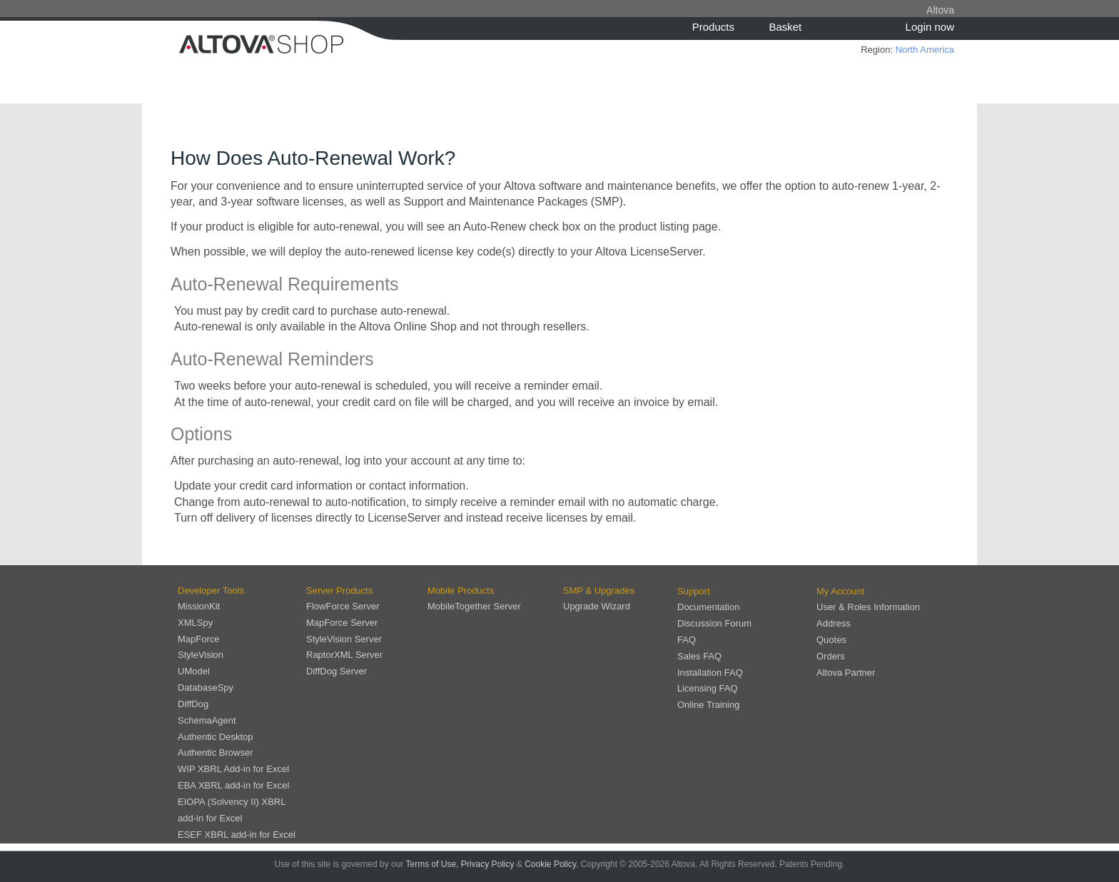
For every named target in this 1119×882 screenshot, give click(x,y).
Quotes (831, 639)
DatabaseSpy (205, 687)
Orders (830, 656)
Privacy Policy (488, 864)
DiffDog (193, 704)
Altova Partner (845, 672)
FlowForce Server (343, 606)
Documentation (708, 607)
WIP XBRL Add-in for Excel (233, 769)
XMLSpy (195, 622)
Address (833, 623)
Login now (930, 27)
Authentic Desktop (215, 736)
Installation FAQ (710, 672)
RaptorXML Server (344, 654)
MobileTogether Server (474, 606)
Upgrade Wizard (596, 606)
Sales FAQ (699, 656)
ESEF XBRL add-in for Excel (236, 834)
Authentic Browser (215, 752)
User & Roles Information (868, 607)
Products (713, 27)
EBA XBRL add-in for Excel (233, 785)
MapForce (199, 639)
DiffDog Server (336, 671)
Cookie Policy (550, 864)
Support (693, 591)
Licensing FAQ (707, 688)
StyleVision (200, 654)
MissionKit (199, 606)
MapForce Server (342, 622)
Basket (785, 27)
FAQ (686, 639)
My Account (840, 591)
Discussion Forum (714, 623)
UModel (194, 671)
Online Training (708, 704)
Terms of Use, (431, 864)
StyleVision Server (344, 639)
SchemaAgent (207, 720)
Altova (940, 10)
